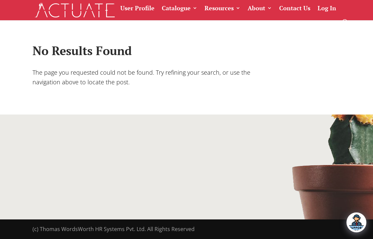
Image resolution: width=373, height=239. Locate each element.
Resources (219, 8)
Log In (327, 8)
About (256, 8)
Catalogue (176, 8)
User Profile (137, 8)
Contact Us (294, 8)
